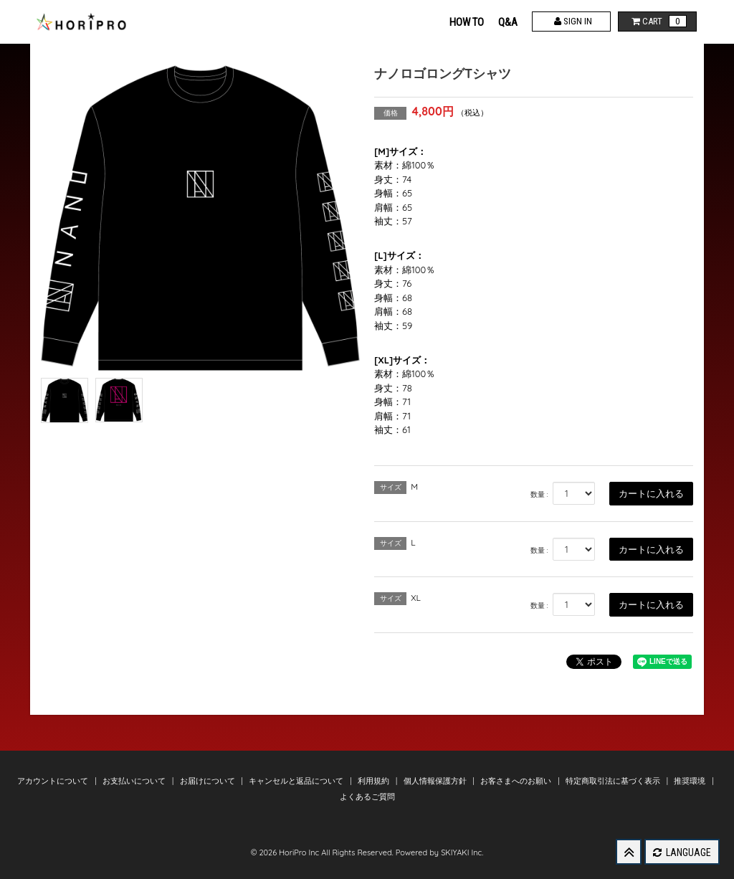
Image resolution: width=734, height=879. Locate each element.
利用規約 (374, 781)
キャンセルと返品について (297, 781)
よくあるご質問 (367, 797)
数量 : (539, 494)
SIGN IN (571, 21)
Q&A (508, 22)
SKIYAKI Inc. (462, 852)
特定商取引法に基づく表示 (614, 781)
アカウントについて (53, 781)
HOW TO (466, 22)
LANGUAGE (682, 852)
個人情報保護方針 (436, 781)
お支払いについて (135, 781)
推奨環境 (690, 781)
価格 (390, 113)
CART (658, 21)
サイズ (390, 487)
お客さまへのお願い (516, 781)
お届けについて (208, 781)
